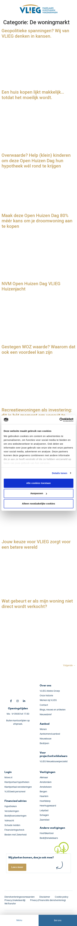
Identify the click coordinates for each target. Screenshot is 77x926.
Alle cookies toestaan (38, 483)
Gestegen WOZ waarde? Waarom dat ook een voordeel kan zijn (38, 349)
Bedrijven (44, 743)
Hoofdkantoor (47, 833)
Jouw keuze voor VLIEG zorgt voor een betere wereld (36, 544)
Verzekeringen (11, 811)
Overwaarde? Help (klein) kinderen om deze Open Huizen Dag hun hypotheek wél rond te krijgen (36, 161)
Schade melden (12, 825)
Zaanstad (44, 820)
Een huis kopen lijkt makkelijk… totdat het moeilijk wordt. (33, 94)
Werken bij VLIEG (48, 700)
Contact (44, 705)
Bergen (43, 792)
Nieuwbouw (45, 739)
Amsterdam (45, 782)
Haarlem (44, 796)
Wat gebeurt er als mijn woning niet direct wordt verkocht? (37, 603)
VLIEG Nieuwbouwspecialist (54, 761)
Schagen (44, 815)
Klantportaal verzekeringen (18, 787)
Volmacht (9, 821)
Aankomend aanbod (50, 734)
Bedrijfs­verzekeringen (15, 816)
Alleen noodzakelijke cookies (38, 503)
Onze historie (46, 696)
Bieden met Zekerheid (15, 835)
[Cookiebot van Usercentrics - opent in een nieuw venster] (59, 420)
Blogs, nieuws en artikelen (53, 710)
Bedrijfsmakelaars (49, 838)
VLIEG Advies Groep (50, 691)
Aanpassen (38, 493)
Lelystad (44, 810)
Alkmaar (44, 777)
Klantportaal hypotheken (16, 782)
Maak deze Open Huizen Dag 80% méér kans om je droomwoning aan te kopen (37, 221)
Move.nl (8, 777)
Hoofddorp (45, 801)
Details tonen (59, 473)
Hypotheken (10, 806)
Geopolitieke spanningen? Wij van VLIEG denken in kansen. (35, 33)
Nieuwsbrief (46, 714)
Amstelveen (46, 787)
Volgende (69, 665)
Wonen (43, 729)
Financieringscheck (14, 830)
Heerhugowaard (48, 806)
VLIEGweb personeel (14, 792)
